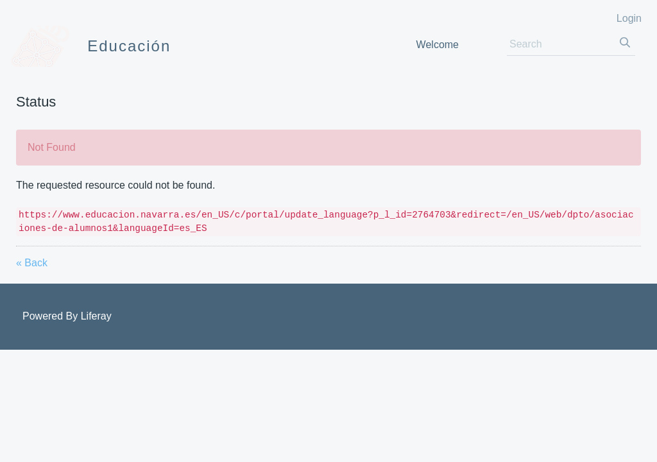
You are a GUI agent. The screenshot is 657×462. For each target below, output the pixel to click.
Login (629, 18)
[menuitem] (437, 45)
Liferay (96, 316)
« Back (31, 262)
